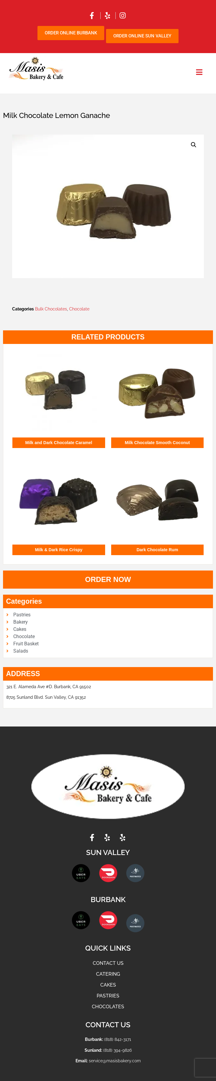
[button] (193, 144)
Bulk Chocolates (51, 309)
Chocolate (79, 309)
